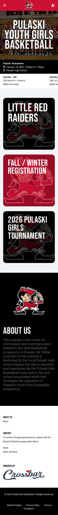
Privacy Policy (32, 505)
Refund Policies (14, 505)
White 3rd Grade (11, 84)
